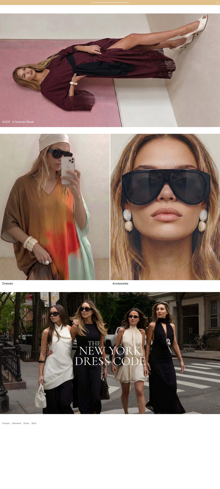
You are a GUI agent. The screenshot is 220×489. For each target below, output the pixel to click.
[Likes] (210, 9)
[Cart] (215, 9)
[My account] (204, 9)
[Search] (179, 9)
